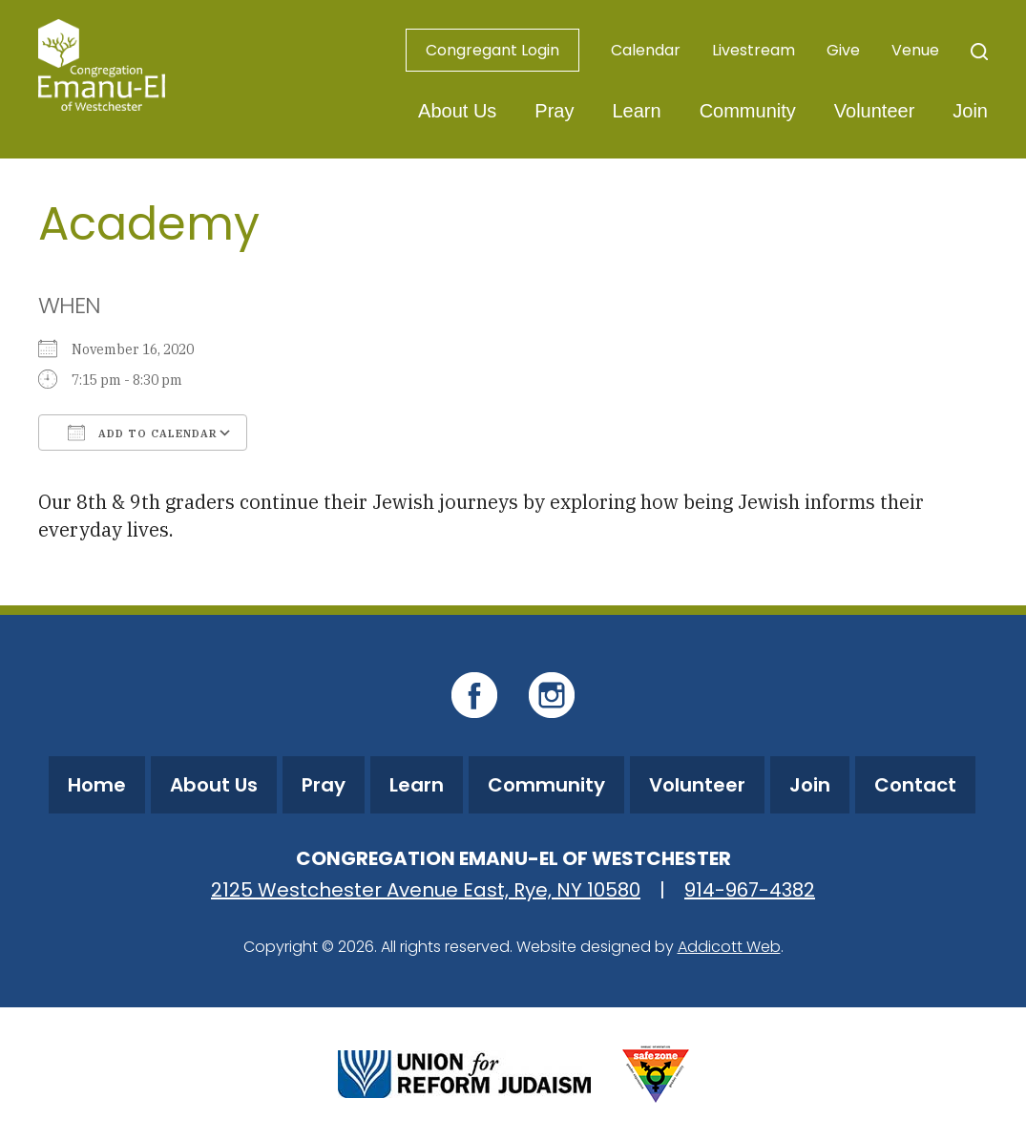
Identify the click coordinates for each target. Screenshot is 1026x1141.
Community (748, 110)
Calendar (646, 50)
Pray (554, 110)
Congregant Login (492, 50)
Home (97, 784)
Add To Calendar (143, 432)
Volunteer (874, 110)
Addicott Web (729, 947)
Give (843, 50)
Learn (636, 110)
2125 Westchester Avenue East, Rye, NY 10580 (425, 890)
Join (970, 110)
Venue (915, 50)
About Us (457, 110)
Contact (915, 784)
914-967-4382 (749, 890)
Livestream (753, 50)
